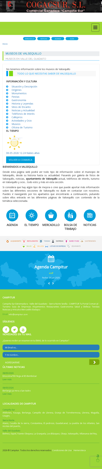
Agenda (58, 39)
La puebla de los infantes (82, 423)
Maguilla (95, 412)
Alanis (5, 423)
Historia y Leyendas (22, 103)
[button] (49, 283)
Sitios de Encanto (21, 107)
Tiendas (47, 241)
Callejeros (17, 117)
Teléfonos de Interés (23, 113)
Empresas (59, 241)
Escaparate (76, 246)
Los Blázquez (53, 433)
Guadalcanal (62, 423)
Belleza (40, 246)
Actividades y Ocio (22, 120)
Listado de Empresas (58, 246)
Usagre (6, 415)
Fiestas (15, 96)
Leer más (7, 379)
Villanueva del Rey (88, 433)
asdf (51, 273)
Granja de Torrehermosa (67, 412)
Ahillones (7, 412)
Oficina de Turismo (22, 127)
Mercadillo (29, 39)
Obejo (64, 433)
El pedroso (48, 423)
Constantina (36, 423)
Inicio (5, 43)
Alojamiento (16, 241)
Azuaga (16, 412)
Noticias (43, 39)
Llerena (85, 412)
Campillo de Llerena (42, 412)
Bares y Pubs (74, 241)
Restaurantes (32, 241)
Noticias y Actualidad (23, 110)
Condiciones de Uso (62, 450)
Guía (72, 39)
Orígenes (16, 90)
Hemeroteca (80, 450)
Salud (29, 246)
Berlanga (26, 412)
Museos (16, 124)
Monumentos (19, 93)
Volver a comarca (20, 159)
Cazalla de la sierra (19, 423)
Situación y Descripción (24, 86)
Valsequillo (73, 433)
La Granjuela (40, 433)
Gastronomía (19, 100)
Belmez (6, 433)
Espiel (13, 433)
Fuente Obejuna (25, 433)
